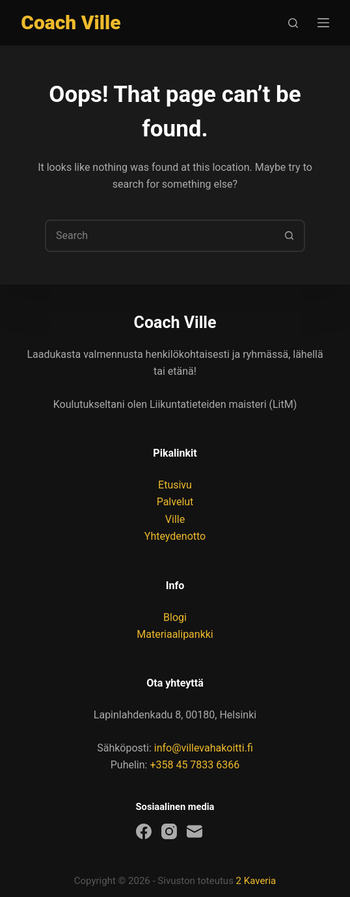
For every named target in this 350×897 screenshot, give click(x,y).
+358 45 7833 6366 (194, 765)
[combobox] (160, 236)
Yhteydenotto (175, 536)
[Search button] (289, 236)
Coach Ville (70, 22)
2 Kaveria (256, 881)
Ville (175, 519)
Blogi (175, 617)
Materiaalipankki (175, 634)
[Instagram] (169, 831)
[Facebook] (144, 831)
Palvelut (175, 502)
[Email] (194, 831)
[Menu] (323, 23)
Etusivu (175, 485)
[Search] (293, 23)
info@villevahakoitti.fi (203, 748)
